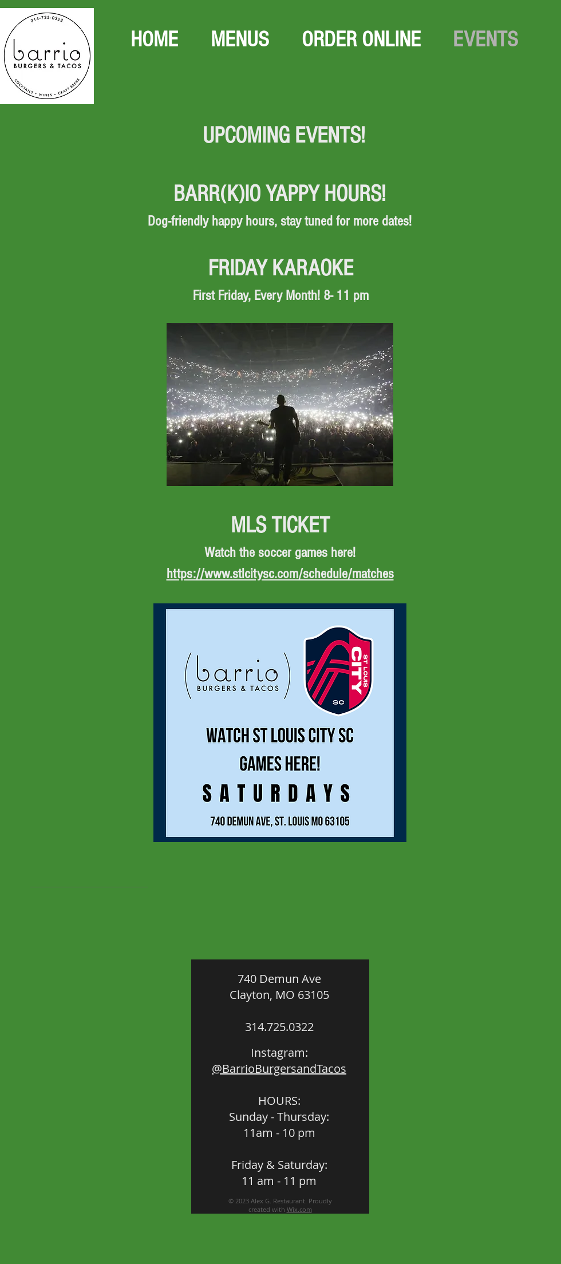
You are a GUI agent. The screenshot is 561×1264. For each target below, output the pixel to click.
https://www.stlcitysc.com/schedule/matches (280, 574)
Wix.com (299, 1209)
